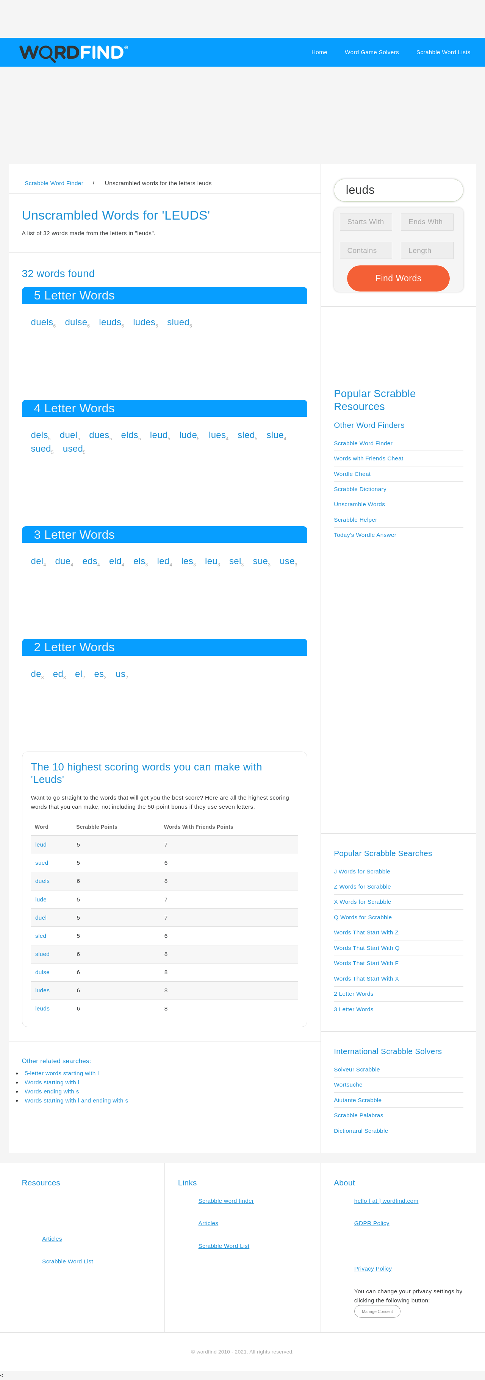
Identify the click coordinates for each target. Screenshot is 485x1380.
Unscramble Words (359, 504)
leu (211, 561)
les (187, 561)
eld (115, 561)
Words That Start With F (366, 963)
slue (275, 435)
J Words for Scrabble (362, 871)
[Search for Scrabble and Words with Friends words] (398, 190)
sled (246, 435)
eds (89, 561)
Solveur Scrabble (357, 1069)
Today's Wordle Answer (365, 535)
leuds (110, 322)
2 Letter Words (354, 993)
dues (99, 435)
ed (58, 674)
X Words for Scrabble (362, 901)
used (73, 448)
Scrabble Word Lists (443, 52)
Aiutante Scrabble (358, 1100)
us (120, 674)
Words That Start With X (366, 978)
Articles (52, 1238)
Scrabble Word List (67, 1261)
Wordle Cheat (352, 474)
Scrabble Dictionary (360, 489)
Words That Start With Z (366, 932)
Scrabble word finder (226, 1201)
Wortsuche (348, 1084)
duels (42, 322)
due (62, 561)
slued (178, 322)
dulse (76, 322)
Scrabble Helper (355, 519)
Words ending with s (52, 1091)
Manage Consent (377, 1311)
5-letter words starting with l (62, 1073)
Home (319, 52)
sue (260, 561)
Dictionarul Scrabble (361, 1130)
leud (159, 435)
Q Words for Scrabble (363, 917)
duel (69, 435)
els (139, 561)
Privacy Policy (373, 1268)
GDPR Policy (372, 1223)
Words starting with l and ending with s (76, 1100)
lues (217, 435)
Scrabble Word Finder (363, 443)
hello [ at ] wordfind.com (386, 1201)
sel (235, 561)
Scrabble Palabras (358, 1115)
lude (188, 435)
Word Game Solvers (372, 52)
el (78, 674)
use (287, 561)
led (163, 561)
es (99, 674)
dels (39, 435)
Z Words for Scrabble (362, 886)
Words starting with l (52, 1082)
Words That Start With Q (366, 948)
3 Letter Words (354, 1009)
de (36, 674)
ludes (144, 322)
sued (41, 448)
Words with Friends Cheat (368, 458)
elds (129, 435)
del (37, 561)
